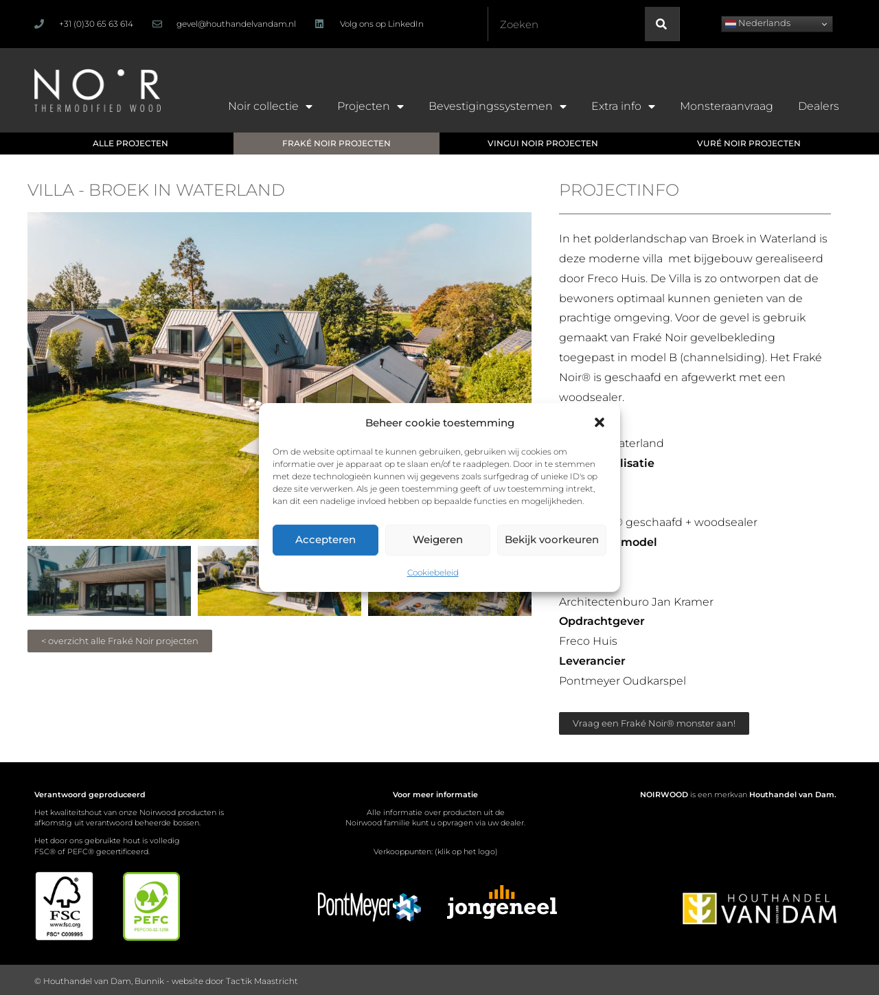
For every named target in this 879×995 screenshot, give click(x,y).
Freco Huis (616, 277)
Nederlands (757, 23)
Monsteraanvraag (726, 106)
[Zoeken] (662, 24)
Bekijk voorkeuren (552, 539)
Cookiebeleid (433, 572)
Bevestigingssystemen (498, 106)
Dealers (818, 106)
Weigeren (438, 539)
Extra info (623, 106)
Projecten (370, 106)
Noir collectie (270, 106)
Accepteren (325, 539)
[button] (599, 422)
